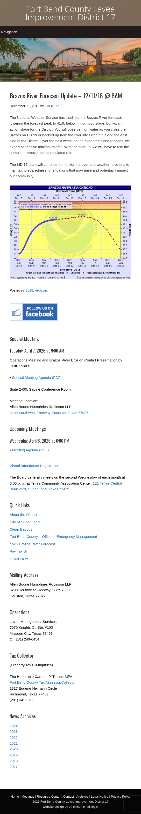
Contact (68, 796)
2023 (14, 731)
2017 (14, 767)
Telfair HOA (19, 559)
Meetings (27, 796)
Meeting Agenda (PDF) (30, 450)
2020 (14, 749)
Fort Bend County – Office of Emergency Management (53, 536)
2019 (14, 755)
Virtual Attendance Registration (34, 466)
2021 (14, 743)
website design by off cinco (61, 806)
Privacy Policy (120, 796)
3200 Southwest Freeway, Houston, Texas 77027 (49, 413)
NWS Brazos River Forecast (32, 544)
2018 (29, 290)
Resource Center (48, 796)
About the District (23, 515)
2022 (14, 737)
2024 (14, 726)
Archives (41, 290)
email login (90, 806)
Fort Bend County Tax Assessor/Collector (43, 682)
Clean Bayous (21, 529)
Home (15, 796)
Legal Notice (99, 796)
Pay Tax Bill (19, 551)
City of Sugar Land (25, 522)
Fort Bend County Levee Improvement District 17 (70, 13)
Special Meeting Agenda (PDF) (37, 377)
